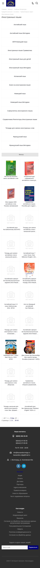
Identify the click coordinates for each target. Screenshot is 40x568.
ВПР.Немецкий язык (19, 42)
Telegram (24, 466)
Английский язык (20, 24)
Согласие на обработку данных (20, 535)
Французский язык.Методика (19, 145)
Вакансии (20, 518)
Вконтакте (18, 466)
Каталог (20, 472)
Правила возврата (20, 490)
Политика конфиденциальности (20, 532)
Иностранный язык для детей (20, 59)
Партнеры (20, 484)
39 (16, 420)
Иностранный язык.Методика (20, 68)
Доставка (20, 481)
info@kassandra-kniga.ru (21, 452)
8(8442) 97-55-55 (21, 441)
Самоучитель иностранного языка (19, 111)
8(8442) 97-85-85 (21, 443)
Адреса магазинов (20, 487)
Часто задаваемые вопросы (20, 496)
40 (18, 420)
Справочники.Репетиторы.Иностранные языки (20, 119)
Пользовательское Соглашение (20, 526)
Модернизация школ (20, 515)
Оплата (20, 478)
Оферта (20, 529)
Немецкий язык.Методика (19, 102)
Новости (20, 512)
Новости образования (20, 493)
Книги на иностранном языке (20, 85)
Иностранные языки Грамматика (20, 50)
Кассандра (20, 508)
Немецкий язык (19, 93)
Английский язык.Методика (20, 33)
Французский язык (20, 137)
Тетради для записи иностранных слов (19, 128)
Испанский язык (20, 76)
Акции (20, 475)
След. (12, 418)
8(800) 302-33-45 (21, 436)
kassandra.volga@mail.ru (21, 455)
